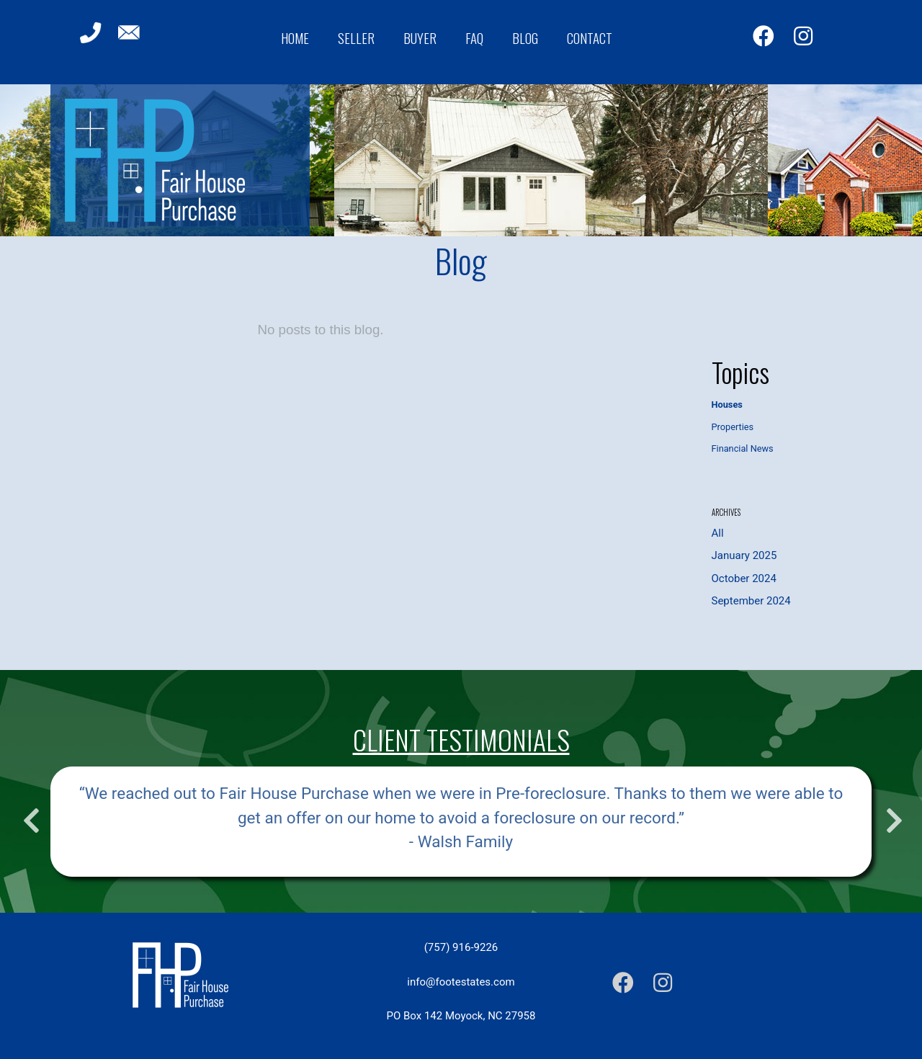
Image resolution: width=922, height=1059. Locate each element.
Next (892, 813)
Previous (29, 813)
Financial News (743, 448)
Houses (727, 404)
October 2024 (744, 578)
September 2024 (751, 600)
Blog (525, 38)
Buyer (420, 38)
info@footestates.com (460, 981)
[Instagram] (803, 36)
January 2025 (744, 555)
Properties (733, 426)
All (718, 533)
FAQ (474, 38)
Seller (356, 38)
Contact (589, 38)
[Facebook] (763, 36)
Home (295, 38)
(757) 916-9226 (461, 947)
